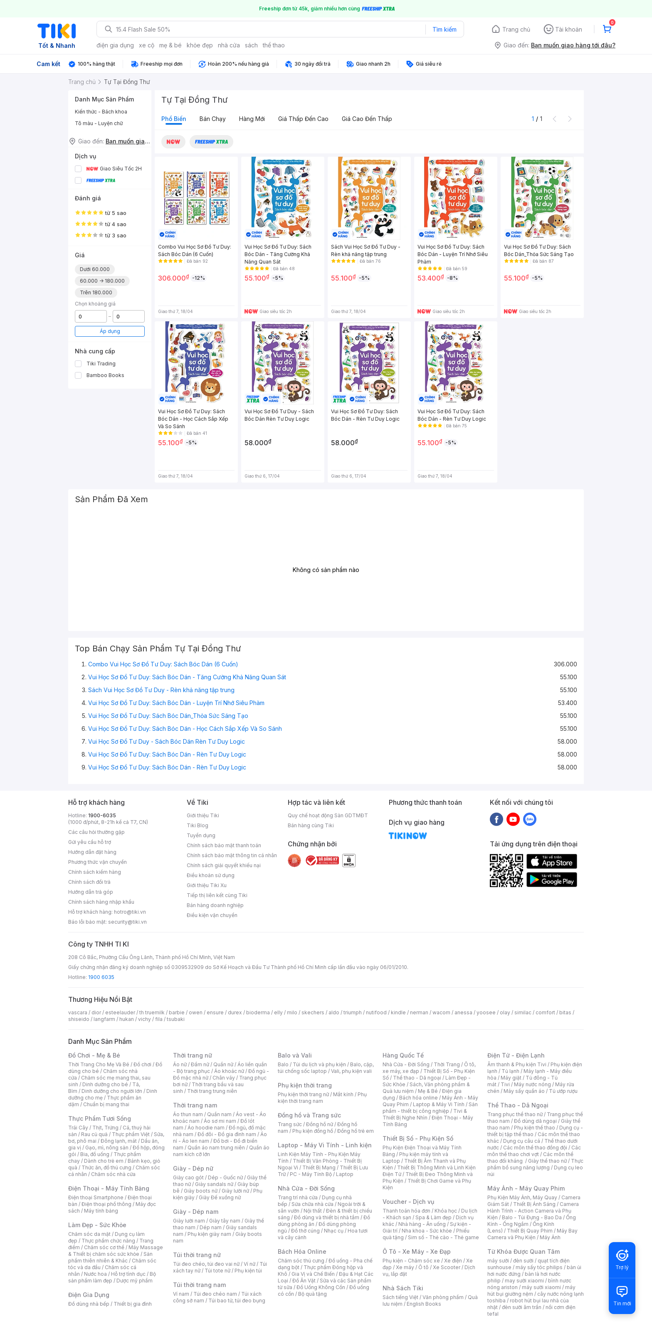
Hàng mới (252, 118)
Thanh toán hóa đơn (406, 1211)
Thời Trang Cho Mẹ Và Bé (98, 1064)
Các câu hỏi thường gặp (96, 832)
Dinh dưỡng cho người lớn (112, 1091)
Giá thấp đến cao (303, 118)
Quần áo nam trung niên (216, 1147)
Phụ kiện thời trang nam (322, 1097)
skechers (312, 1012)
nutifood (376, 1012)
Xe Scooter (446, 1267)
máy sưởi (498, 1260)
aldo (333, 1012)
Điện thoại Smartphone (95, 1197)
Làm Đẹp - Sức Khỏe (97, 1224)
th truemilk (152, 1012)
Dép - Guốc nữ (225, 1177)
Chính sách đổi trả (89, 882)
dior (96, 1012)
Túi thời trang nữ (197, 1254)
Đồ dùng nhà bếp (88, 1304)
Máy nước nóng (532, 1084)
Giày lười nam (189, 1221)
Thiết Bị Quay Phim (530, 1231)
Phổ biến (173, 118)
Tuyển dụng (201, 835)
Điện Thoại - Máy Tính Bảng (108, 1188)
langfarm (104, 1019)
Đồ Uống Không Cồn (320, 1287)
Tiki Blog (197, 825)
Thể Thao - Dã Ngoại (517, 1105)
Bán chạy (213, 118)
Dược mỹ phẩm (134, 1280)
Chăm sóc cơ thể (104, 1247)
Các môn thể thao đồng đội (535, 1147)
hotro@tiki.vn (130, 912)
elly (278, 1012)
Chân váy (223, 1078)
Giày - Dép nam (195, 1211)
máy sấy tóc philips (539, 1267)
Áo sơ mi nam (220, 1121)
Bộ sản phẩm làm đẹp (112, 1277)
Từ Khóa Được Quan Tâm (523, 1251)
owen (196, 1012)
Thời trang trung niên (212, 1091)
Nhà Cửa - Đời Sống (306, 1188)
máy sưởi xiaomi (541, 1287)
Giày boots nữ (200, 1191)
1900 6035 (101, 977)
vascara (77, 1012)
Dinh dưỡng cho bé (105, 1084)
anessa (463, 1012)
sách (251, 45)
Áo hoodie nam (206, 1127)
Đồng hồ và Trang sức (309, 1115)
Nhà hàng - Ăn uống (422, 1224)
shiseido (78, 1019)
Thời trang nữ (192, 1055)
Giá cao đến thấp (367, 118)
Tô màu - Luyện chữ (99, 123)
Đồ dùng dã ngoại (535, 1121)
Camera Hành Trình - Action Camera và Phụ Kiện (533, 1210)
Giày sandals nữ (214, 1184)
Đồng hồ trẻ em (355, 1131)
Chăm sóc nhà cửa (113, 1174)
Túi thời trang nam (199, 1284)
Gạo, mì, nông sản (106, 1147)
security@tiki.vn (127, 922)
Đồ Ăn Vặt (304, 1280)
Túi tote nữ (217, 1270)
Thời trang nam (195, 1105)
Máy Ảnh (550, 1237)
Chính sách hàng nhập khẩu (101, 902)
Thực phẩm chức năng (108, 1241)
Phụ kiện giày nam (209, 1234)
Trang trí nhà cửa (298, 1197)
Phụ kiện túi (248, 1270)
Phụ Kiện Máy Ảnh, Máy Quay (522, 1197)
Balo (283, 1064)
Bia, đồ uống (94, 1154)
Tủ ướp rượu (563, 1091)
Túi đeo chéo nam (215, 1294)
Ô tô (423, 1267)
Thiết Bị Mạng (319, 1167)
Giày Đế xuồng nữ (220, 1197)
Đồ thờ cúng (305, 1231)
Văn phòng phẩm (443, 1297)
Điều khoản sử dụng (211, 875)
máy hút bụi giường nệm (531, 1290)
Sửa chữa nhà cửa (312, 1204)
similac (522, 1012)
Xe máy (405, 1267)
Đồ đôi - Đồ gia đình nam (227, 1134)
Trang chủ (516, 29)
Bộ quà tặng (312, 1294)
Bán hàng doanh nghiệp (215, 905)
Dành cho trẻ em (103, 1161)
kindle (398, 1012)
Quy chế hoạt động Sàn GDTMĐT (328, 815)
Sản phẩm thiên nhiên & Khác (110, 1257)
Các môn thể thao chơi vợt (534, 1150)
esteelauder (120, 1012)
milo (292, 1012)
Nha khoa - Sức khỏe (427, 1231)
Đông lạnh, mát (119, 1141)
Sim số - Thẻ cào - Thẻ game (443, 1237)
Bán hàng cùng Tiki (311, 825)
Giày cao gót (188, 1177)
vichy (144, 1019)
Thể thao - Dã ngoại (417, 1078)
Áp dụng (110, 331)
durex (235, 1012)
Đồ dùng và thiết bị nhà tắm (326, 1217)
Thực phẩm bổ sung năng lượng (535, 1164)
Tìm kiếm (444, 29)
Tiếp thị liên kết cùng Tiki (217, 895)
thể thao (274, 45)
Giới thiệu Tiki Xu (207, 885)
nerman (419, 1012)
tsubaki (176, 1019)
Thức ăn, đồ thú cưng (106, 1167)
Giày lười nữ (235, 1191)
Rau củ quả (94, 1134)
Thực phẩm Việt (131, 1134)
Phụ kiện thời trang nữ (303, 1094)
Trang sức (290, 1124)
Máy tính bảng (101, 1211)
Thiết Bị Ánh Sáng (534, 1204)
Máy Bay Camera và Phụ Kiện (532, 1234)
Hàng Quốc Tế (403, 1055)
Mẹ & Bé (428, 1091)
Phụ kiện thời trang (305, 1085)
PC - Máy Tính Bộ (311, 1174)
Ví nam (181, 1294)
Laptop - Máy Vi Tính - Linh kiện (325, 1145)
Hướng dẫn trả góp (90, 892)
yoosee (486, 1012)
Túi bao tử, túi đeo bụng (236, 1300)
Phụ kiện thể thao (534, 1127)
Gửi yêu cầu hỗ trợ (89, 842)
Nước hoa (95, 1274)
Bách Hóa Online (302, 1251)
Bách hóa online (418, 1098)
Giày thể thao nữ (547, 1161)
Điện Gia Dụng (88, 1294)
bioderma (258, 1012)
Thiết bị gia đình (133, 1304)
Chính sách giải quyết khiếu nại (224, 865)
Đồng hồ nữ (319, 1124)
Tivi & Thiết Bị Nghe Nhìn (425, 1114)
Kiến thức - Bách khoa (101, 111)
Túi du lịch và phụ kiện (319, 1064)
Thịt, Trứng (105, 1127)
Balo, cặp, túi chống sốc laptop (326, 1067)
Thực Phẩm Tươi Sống (99, 1118)
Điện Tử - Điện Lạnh (516, 1055)
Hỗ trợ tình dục (128, 1274)
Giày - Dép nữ (193, 1168)
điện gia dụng (115, 45)
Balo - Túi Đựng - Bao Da (532, 1217)
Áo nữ (180, 1064)
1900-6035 (102, 815)
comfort (545, 1012)
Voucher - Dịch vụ (408, 1201)
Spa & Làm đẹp (433, 1217)
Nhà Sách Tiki (403, 1288)
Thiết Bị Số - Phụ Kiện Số (418, 1138)
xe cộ (146, 45)
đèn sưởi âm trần (521, 1307)
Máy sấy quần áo (524, 1091)
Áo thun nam (188, 1114)
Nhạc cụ (333, 1231)
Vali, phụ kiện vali (351, 1071)
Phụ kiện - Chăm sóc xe (411, 1260)
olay (505, 1012)
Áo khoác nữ (229, 1071)
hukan (126, 1019)
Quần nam (219, 1114)
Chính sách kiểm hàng (94, 872)
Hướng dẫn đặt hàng (92, 852)
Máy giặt (511, 1078)
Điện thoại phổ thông (106, 1204)
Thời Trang (447, 1064)
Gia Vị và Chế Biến (313, 1274)
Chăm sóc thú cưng (301, 1260)
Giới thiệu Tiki (203, 815)
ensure (215, 1012)
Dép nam (211, 1227)
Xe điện (453, 1260)
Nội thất (313, 1211)
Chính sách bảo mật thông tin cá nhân (232, 855)
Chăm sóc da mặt (89, 1234)
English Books (424, 1304)
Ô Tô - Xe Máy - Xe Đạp (417, 1251)
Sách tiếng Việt (400, 1297)
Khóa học (446, 1211)
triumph (352, 1012)
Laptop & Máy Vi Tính (438, 1104)
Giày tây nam (224, 1221)
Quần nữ (223, 1064)
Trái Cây (78, 1127)
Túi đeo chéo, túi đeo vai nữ (206, 1264)
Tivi (505, 1084)
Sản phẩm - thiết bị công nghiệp (430, 1107)
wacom (441, 1012)
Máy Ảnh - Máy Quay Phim (526, 1188)
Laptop (344, 1174)
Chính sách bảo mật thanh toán (224, 845)
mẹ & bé (170, 45)
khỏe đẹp (200, 45)
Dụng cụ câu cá (521, 1141)
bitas (565, 1012)
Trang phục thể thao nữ (515, 1114)
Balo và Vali (295, 1055)
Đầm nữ (200, 1064)
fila (159, 1019)
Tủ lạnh (510, 1071)
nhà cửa (229, 45)
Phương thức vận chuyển (97, 862)
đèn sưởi (523, 1260)
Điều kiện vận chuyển (212, 915)
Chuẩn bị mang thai (106, 1104)
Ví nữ (249, 1264)
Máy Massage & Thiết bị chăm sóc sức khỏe (115, 1250)
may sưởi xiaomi (524, 1280)
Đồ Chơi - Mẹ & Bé (94, 1055)
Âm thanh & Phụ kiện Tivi (516, 1064)
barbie (177, 1012)
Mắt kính (343, 1094)
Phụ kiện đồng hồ (312, 1131)
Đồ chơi (142, 1064)
